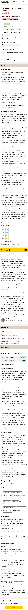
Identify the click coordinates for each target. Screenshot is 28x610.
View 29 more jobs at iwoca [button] (9, 603)
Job (9, 60)
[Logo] (5, 2)
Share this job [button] (6, 600)
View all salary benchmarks (9, 244)
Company (17, 60)
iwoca (20, 8)
